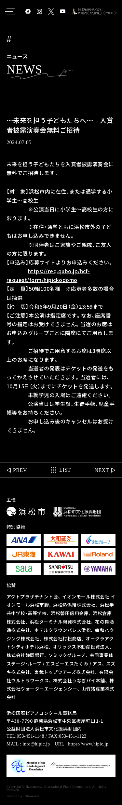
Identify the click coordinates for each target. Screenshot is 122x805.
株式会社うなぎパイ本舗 (79, 680)
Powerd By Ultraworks (23, 796)
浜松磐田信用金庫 (69, 613)
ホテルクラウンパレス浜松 (62, 630)
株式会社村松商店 (62, 638)
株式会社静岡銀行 (25, 655)
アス (97, 663)
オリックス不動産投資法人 (81, 646)
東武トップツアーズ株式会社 (64, 672)
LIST (65, 473)
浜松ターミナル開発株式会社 (60, 621)
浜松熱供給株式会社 (74, 604)
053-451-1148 (30, 736)
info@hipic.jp (36, 744)
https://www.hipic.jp (88, 744)
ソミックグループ (67, 655)
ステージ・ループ (24, 663)
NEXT (101, 473)
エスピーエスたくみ (67, 663)
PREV (20, 473)
